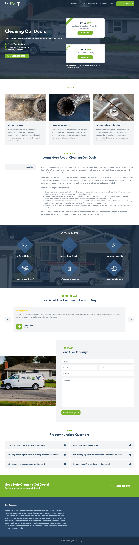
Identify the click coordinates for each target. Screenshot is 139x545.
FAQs (111, 4)
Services (74, 4)
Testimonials (92, 4)
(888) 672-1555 (124, 4)
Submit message (69, 412)
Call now (85, 33)
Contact (103, 4)
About (82, 4)
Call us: (15, 56)
